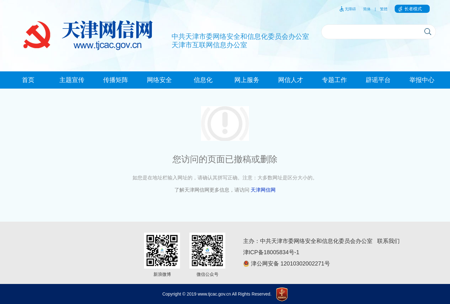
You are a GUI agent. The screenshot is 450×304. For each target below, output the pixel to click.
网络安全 (159, 79)
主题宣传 (71, 79)
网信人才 (290, 79)
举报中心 (421, 79)
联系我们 (388, 241)
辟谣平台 (378, 79)
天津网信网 (263, 190)
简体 (367, 9)
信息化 (203, 79)
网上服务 (246, 79)
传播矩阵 (115, 79)
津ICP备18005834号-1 (271, 252)
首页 (28, 79)
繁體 (384, 9)
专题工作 (334, 79)
